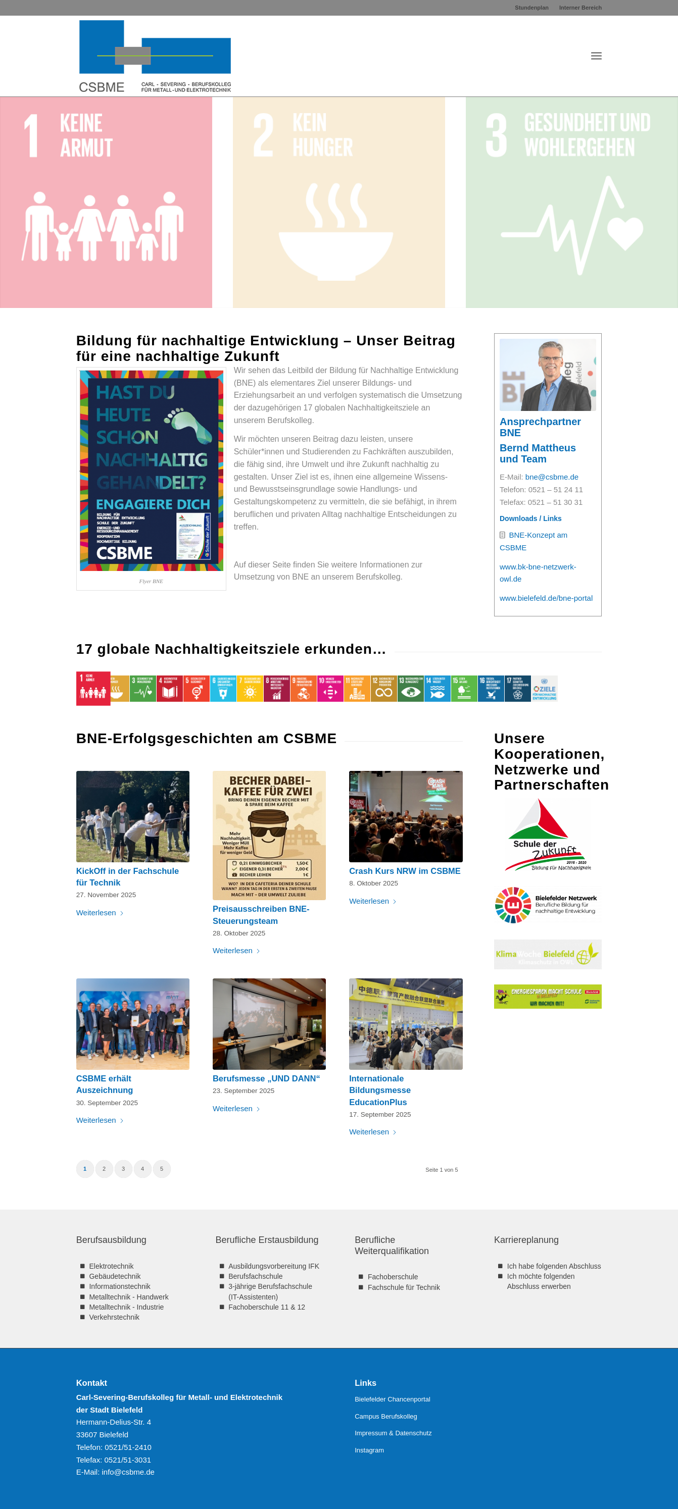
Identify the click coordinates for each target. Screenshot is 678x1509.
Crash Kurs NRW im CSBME (405, 870)
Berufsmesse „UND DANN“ (266, 1078)
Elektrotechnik (111, 1266)
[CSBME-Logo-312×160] (155, 56)
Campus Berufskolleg (386, 1416)
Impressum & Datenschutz (393, 1433)
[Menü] (596, 56)
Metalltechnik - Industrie (126, 1307)
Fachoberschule (393, 1277)
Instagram (369, 1450)
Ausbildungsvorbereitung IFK (273, 1266)
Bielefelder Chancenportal (392, 1399)
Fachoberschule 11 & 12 (266, 1307)
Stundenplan (532, 8)
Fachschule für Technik (404, 1287)
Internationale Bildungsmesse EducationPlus (380, 1090)
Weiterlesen (100, 912)
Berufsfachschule (255, 1276)
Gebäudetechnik (114, 1276)
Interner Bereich (580, 8)
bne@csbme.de (550, 477)
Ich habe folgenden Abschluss (554, 1266)
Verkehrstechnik (114, 1317)
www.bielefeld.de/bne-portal (545, 598)
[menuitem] (532, 7)
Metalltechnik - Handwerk (128, 1297)
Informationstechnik (119, 1286)
